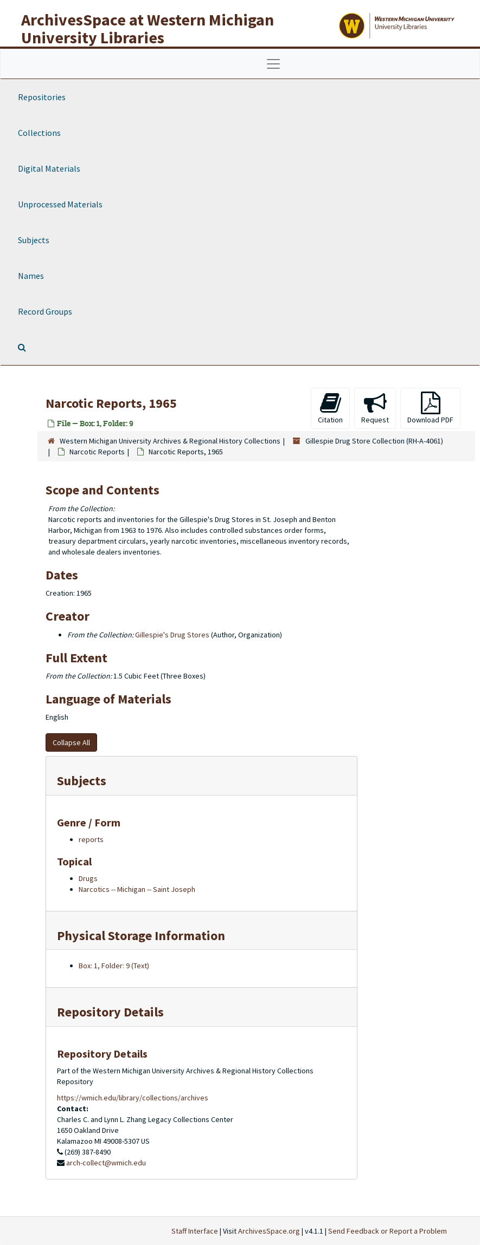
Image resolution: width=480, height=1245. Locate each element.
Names (31, 275)
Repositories (42, 97)
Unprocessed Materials (60, 204)
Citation (330, 408)
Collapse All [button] (71, 742)
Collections (39, 132)
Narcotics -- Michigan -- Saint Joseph (137, 889)
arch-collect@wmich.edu (106, 1163)
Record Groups (45, 311)
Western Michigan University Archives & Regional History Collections (170, 441)
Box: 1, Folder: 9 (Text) (114, 965)
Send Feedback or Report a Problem (387, 1231)
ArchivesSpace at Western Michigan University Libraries (147, 28)
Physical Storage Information (141, 935)
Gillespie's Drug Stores (172, 635)
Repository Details (110, 1011)
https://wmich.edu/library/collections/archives (132, 1098)
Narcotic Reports (97, 452)
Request (375, 408)
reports (91, 839)
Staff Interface (194, 1231)
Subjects (33, 239)
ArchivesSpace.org (269, 1231)
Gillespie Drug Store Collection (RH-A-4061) (374, 441)
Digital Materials (49, 168)
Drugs (88, 878)
